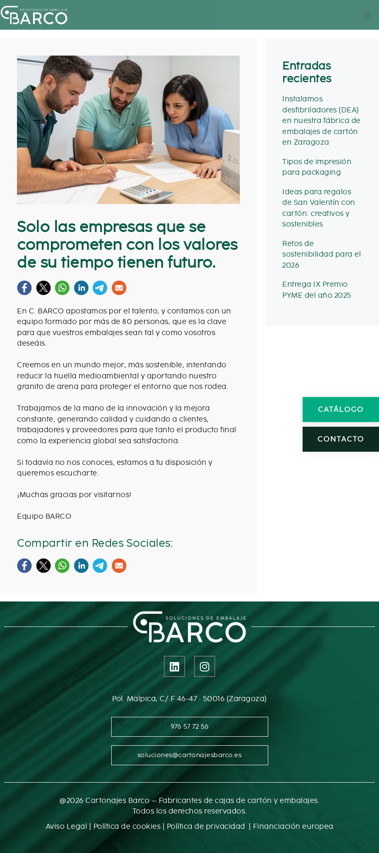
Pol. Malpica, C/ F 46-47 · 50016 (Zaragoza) (189, 699)
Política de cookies (127, 826)
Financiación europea (293, 826)
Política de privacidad (207, 826)
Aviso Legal (66, 826)
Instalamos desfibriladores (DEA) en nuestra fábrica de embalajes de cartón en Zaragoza (321, 120)
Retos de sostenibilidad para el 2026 (321, 254)
